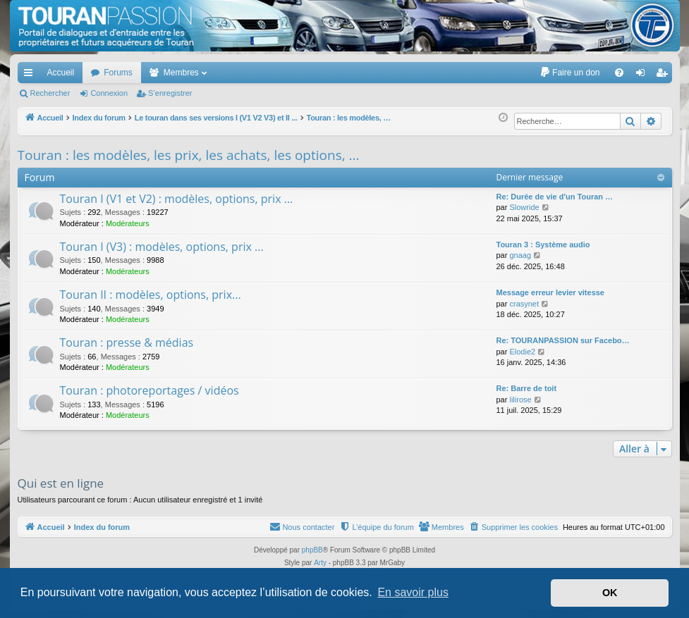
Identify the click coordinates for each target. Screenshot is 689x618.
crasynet (524, 303)
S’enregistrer (170, 93)
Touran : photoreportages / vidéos (149, 390)
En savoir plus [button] (413, 592)
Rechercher (50, 93)
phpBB (312, 550)
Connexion (109, 93)
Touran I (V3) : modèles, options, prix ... (162, 246)
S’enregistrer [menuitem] (664, 75)
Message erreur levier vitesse (550, 292)
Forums (118, 73)
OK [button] (610, 592)
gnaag (520, 255)
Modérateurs (128, 223)
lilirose (520, 399)
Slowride (524, 207)
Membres (181, 73)
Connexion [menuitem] (642, 75)
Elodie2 (522, 351)
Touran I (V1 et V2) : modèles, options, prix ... (176, 198)
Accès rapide (31, 75)
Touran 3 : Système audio (543, 244)
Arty (320, 563)
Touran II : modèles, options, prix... (150, 294)
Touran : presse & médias (127, 342)
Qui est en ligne (61, 483)
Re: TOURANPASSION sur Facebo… (563, 340)
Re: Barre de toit (526, 388)
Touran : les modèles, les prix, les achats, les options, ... (189, 155)
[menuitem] (569, 72)
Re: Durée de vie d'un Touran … (555, 196)
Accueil (61, 73)
